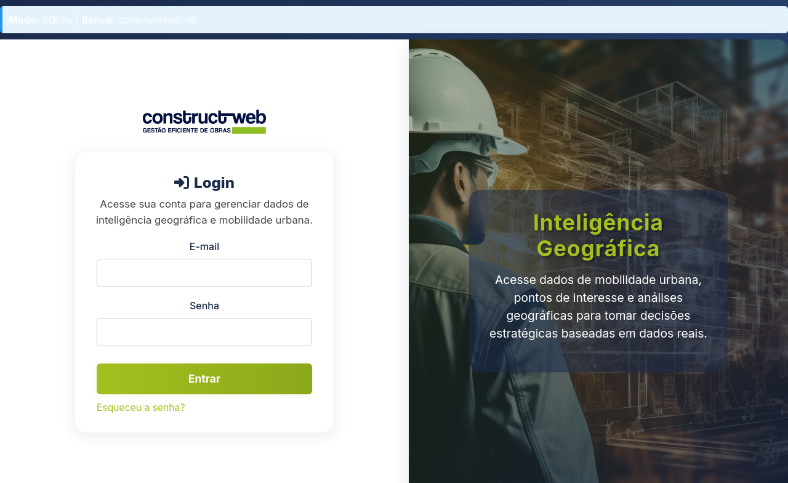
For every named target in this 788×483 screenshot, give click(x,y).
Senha (204, 305)
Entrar (204, 378)
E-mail (204, 246)
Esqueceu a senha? (141, 407)
